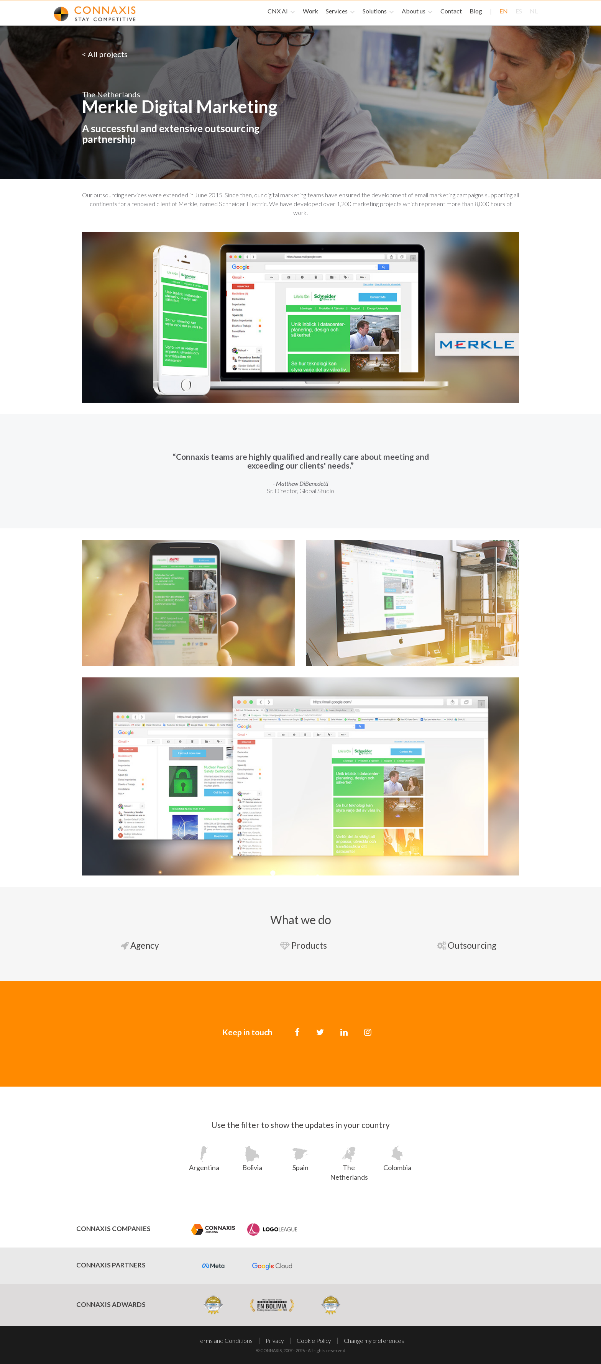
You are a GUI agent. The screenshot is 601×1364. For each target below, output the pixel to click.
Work (310, 11)
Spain (300, 1166)
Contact (451, 11)
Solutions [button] (378, 11)
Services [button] (340, 11)
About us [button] (417, 11)
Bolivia (252, 1166)
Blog (476, 11)
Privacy (275, 1339)
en (503, 11)
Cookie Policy (314, 1339)
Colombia (397, 1166)
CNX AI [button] (281, 11)
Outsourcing (464, 945)
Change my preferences (374, 1339)
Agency (136, 945)
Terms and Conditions (225, 1339)
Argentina (204, 1166)
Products (300, 945)
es (519, 11)
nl (534, 11)
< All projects (105, 54)
